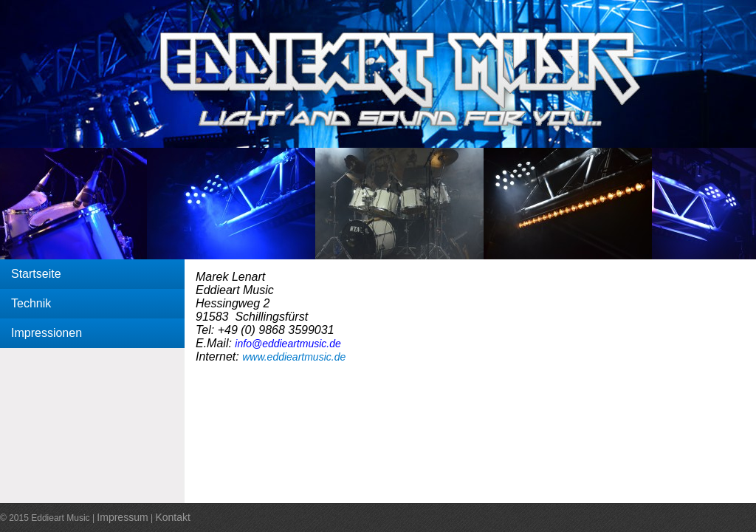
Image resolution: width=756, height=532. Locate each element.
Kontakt (172, 517)
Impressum (122, 517)
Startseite (36, 273)
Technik (31, 303)
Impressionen (46, 333)
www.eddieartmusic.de (294, 357)
